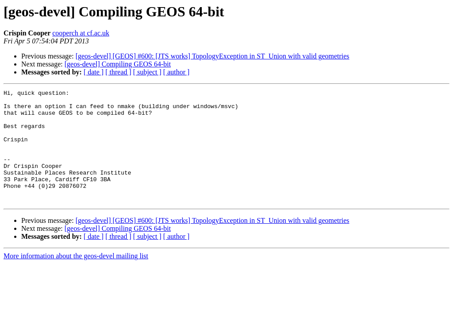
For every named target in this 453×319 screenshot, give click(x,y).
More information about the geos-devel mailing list (76, 278)
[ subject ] (147, 72)
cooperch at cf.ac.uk (80, 33)
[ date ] (94, 72)
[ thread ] (118, 72)
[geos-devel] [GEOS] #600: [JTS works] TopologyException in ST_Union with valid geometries (212, 56)
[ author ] (176, 72)
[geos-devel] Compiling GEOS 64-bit (118, 64)
